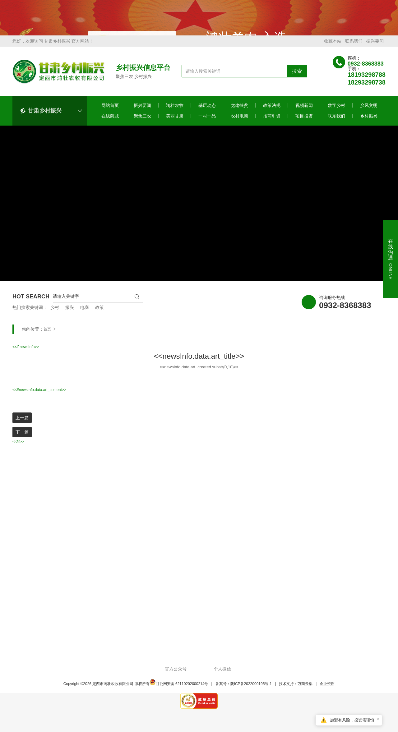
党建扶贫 (239, 109)
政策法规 (271, 109)
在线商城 (110, 119)
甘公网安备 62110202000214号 (179, 688)
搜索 (297, 75)
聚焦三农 (142, 119)
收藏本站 (332, 45)
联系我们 (354, 45)
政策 (99, 311)
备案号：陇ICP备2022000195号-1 (243, 688)
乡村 (54, 311)
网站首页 (110, 109)
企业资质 (327, 688)
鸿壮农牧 (174, 109)
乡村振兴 (368, 119)
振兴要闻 (375, 45)
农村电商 (239, 119)
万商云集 (305, 688)
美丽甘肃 (174, 119)
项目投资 (304, 119)
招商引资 (271, 119)
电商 (84, 311)
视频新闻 (304, 109)
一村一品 (207, 119)
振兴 (69, 311)
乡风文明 (368, 109)
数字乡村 (336, 109)
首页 (47, 333)
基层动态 (207, 109)
